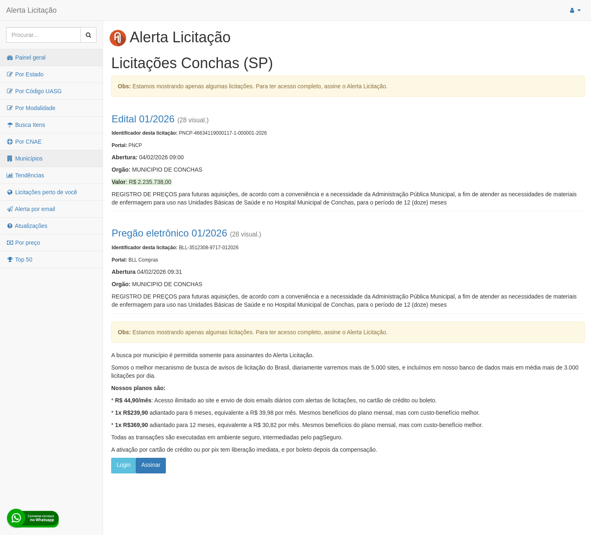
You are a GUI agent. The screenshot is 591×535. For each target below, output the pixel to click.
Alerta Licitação (31, 10)
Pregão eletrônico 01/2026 (169, 233)
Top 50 (19, 259)
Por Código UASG (34, 91)
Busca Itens (25, 125)
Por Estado (25, 74)
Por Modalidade (30, 108)
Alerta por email (30, 209)
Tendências (25, 175)
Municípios (24, 158)
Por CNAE (23, 141)
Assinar (150, 465)
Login (124, 465)
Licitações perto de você (41, 192)
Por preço (23, 242)
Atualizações (27, 226)
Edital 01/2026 (143, 118)
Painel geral (26, 57)
